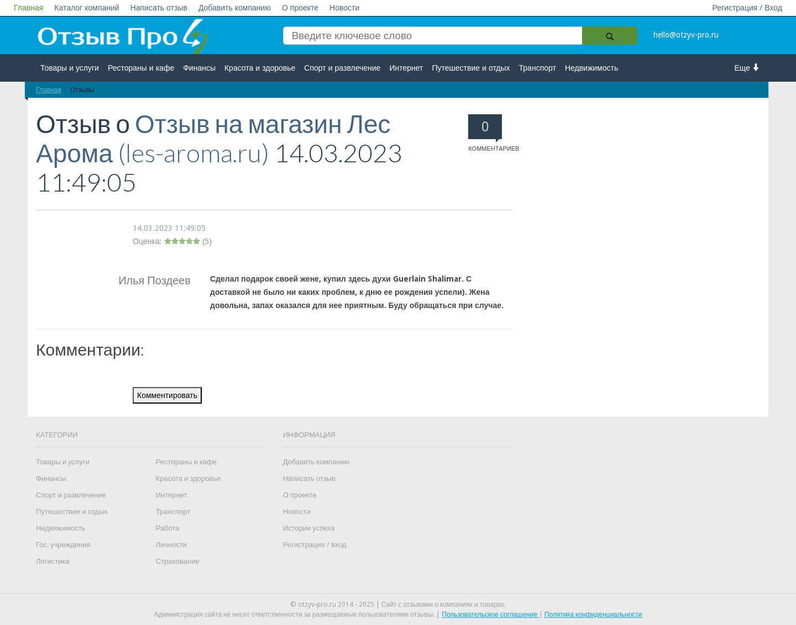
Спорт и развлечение (342, 67)
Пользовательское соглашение (490, 614)
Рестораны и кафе (141, 67)
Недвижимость (591, 67)
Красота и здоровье (259, 67)
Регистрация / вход (315, 545)
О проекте (300, 7)
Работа (168, 528)
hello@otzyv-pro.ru (686, 34)
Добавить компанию (234, 7)
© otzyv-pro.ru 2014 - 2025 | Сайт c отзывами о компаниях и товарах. (398, 604)
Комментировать (167, 395)
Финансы (199, 67)
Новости (344, 7)
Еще (748, 67)
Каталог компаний (86, 7)
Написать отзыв (158, 7)
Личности (171, 545)
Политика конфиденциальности (593, 614)
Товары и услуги (69, 67)
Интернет (406, 67)
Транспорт (537, 67)
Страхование (178, 561)
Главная (28, 7)
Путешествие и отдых (471, 67)
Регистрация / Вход (747, 7)
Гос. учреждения (63, 545)
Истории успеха (309, 528)
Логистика (53, 561)
